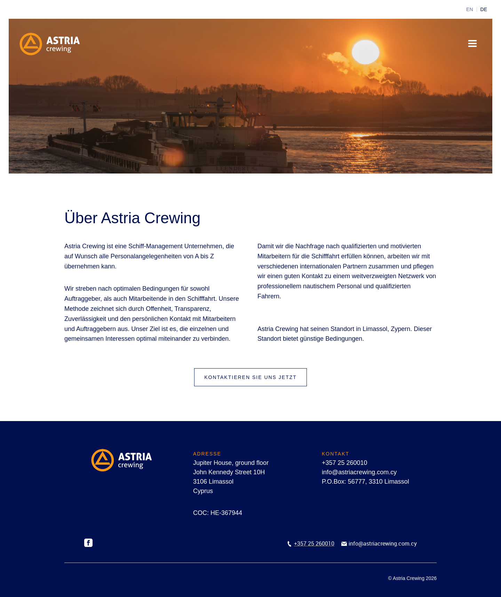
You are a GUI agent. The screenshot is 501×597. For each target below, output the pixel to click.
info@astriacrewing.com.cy (359, 472)
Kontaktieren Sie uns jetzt (250, 377)
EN (469, 9)
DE (483, 9)
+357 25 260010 (344, 462)
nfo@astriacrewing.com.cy (383, 543)
